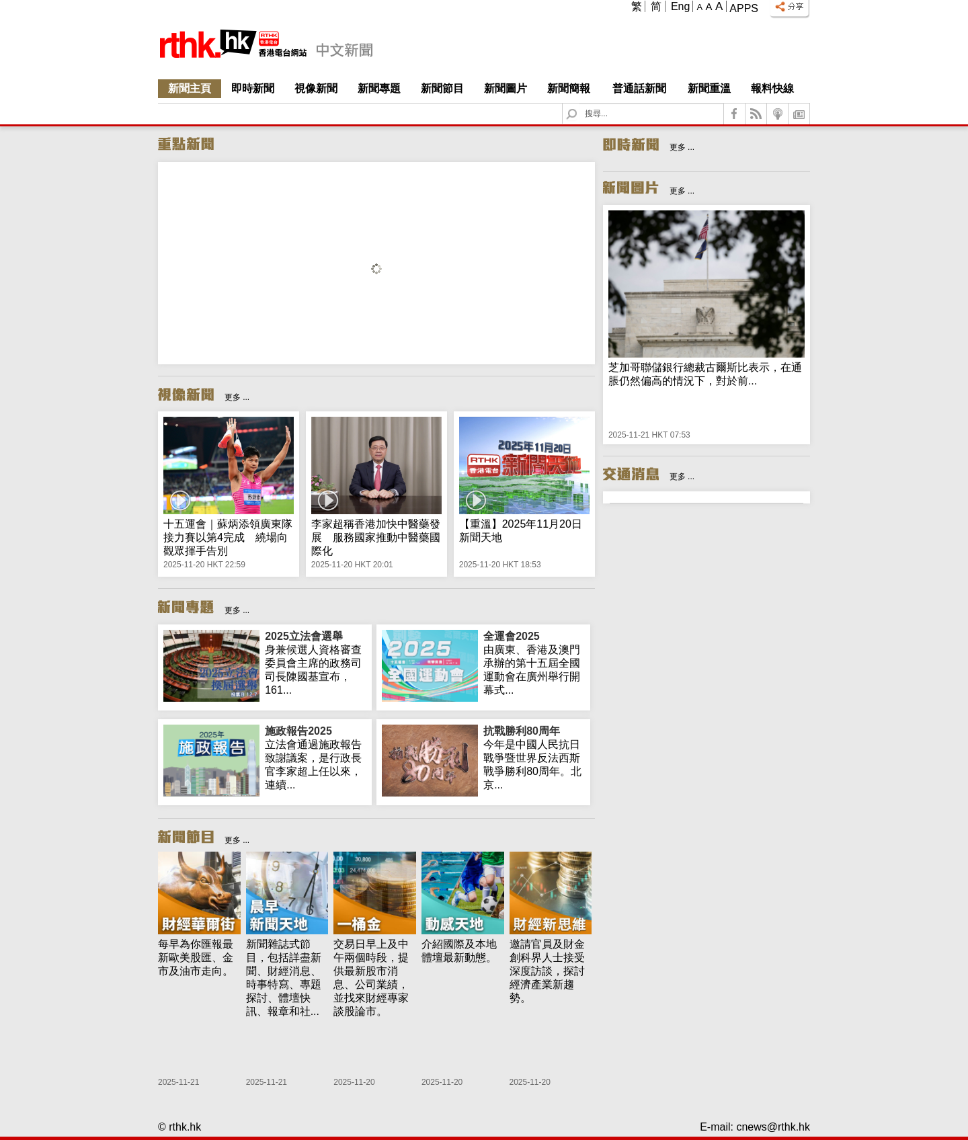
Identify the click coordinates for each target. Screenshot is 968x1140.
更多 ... (237, 397)
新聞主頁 (189, 88)
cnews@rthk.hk (773, 1127)
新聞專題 (379, 88)
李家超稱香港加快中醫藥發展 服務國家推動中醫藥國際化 (375, 537)
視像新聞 (315, 88)
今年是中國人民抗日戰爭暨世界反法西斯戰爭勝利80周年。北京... (534, 757)
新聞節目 (442, 88)
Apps (743, 8)
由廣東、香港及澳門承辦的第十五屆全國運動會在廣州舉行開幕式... (534, 663)
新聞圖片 (505, 88)
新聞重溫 (709, 88)
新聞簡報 (568, 88)
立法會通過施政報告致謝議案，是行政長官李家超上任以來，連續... (315, 757)
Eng (680, 6)
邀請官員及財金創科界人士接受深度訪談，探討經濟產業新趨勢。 (547, 971)
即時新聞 (252, 88)
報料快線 (772, 88)
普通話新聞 (639, 88)
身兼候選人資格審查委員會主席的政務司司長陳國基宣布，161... (315, 663)
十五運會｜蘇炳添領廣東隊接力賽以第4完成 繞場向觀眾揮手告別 (227, 537)
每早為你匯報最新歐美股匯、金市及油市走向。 (195, 957)
